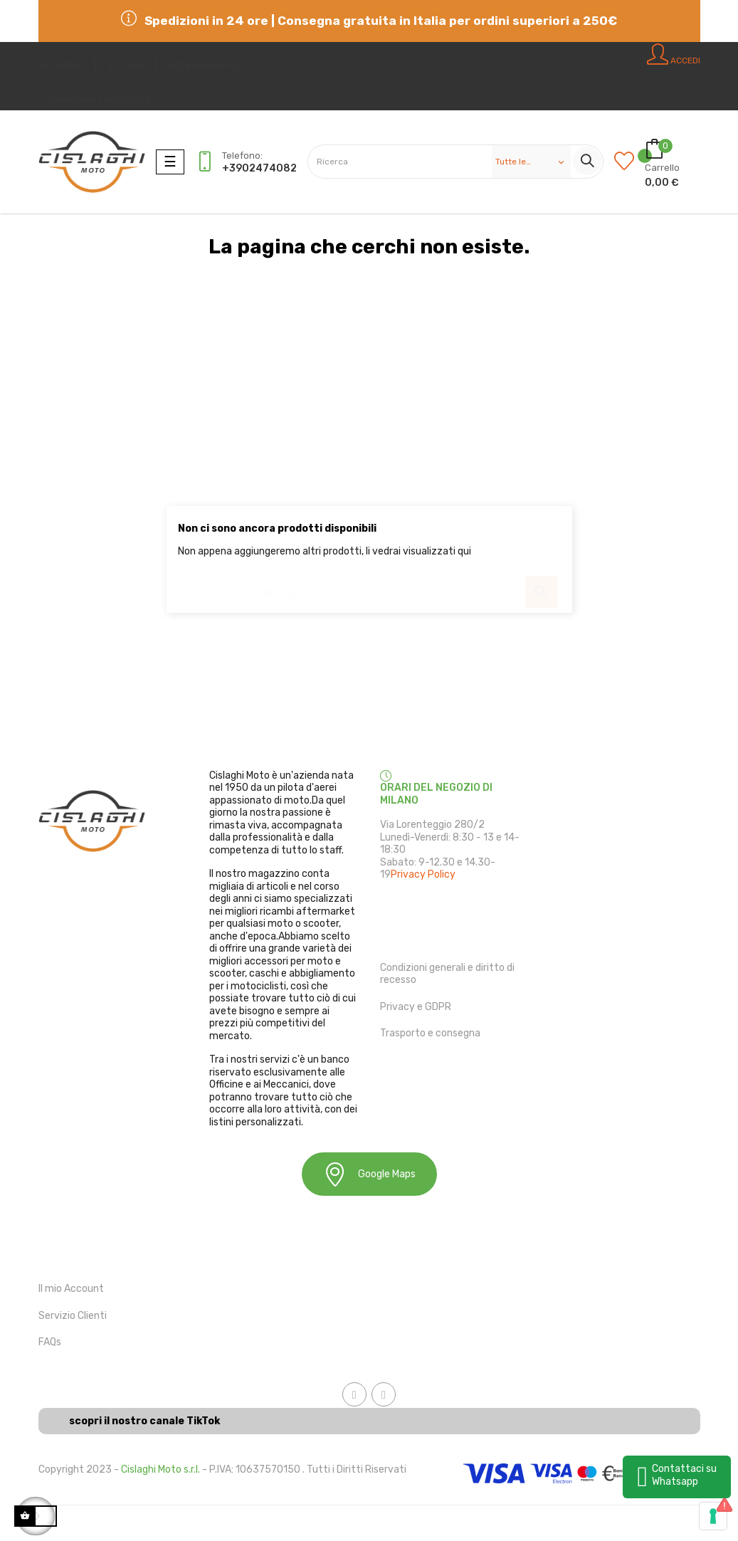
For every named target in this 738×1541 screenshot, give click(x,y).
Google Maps (369, 1174)
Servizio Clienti (72, 1316)
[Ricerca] (369, 585)
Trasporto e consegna (430, 1033)
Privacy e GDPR (415, 1007)
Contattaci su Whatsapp (684, 1475)
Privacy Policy (423, 874)
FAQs (49, 1342)
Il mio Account (71, 1289)
